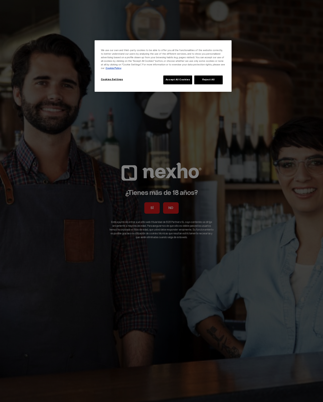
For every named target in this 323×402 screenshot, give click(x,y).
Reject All (208, 80)
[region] (163, 66)
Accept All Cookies (178, 80)
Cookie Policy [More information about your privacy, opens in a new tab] (113, 68)
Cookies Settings (112, 79)
